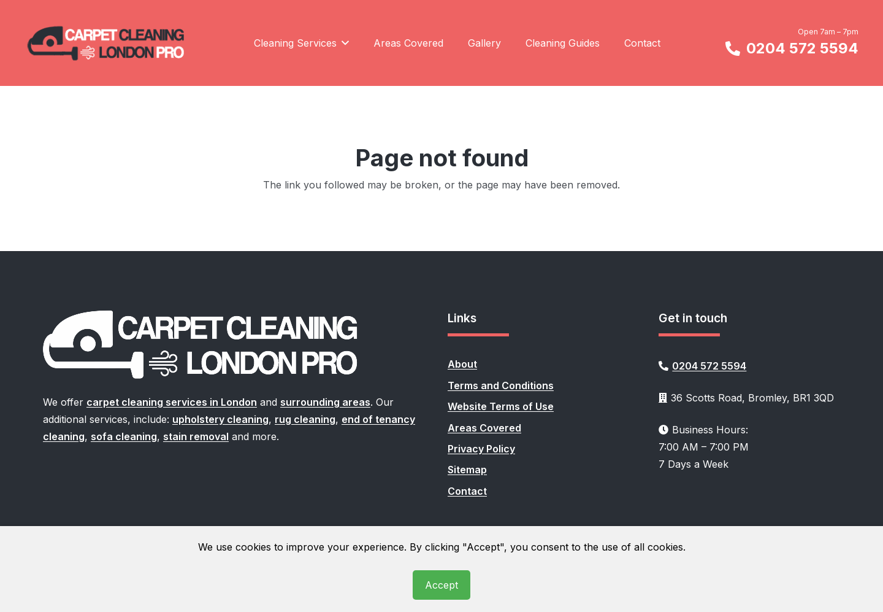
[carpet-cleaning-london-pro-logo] (106, 42)
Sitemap (467, 469)
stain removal (196, 436)
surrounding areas (325, 402)
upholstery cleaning (220, 419)
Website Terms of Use (501, 406)
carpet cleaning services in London (171, 402)
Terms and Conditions (501, 385)
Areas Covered (484, 428)
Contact (467, 491)
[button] (343, 43)
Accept (441, 585)
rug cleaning (305, 419)
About (462, 364)
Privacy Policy (481, 449)
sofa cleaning (124, 436)
